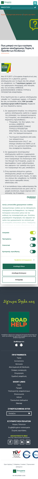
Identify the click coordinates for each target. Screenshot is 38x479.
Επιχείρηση (19, 373)
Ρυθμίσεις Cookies (20, 464)
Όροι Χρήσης (8, 464)
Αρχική (3, 14)
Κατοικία (19, 364)
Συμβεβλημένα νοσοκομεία (19, 427)
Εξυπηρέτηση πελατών (14, 14)
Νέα (19, 385)
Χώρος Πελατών (19, 424)
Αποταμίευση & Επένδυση (19, 367)
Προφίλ (19, 388)
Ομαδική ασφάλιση (19, 376)
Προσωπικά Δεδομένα (19, 400)
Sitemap (19, 403)
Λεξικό (19, 397)
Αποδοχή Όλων (19, 266)
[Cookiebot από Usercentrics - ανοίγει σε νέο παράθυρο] (27, 197)
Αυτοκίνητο (19, 361)
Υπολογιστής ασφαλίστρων (19, 391)
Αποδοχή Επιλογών (19, 273)
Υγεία (19, 358)
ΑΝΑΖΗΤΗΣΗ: (5, 7)
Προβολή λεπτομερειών (23, 260)
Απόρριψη (19, 280)
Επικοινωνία (19, 394)
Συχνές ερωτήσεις (29, 14)
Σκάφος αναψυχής (19, 370)
